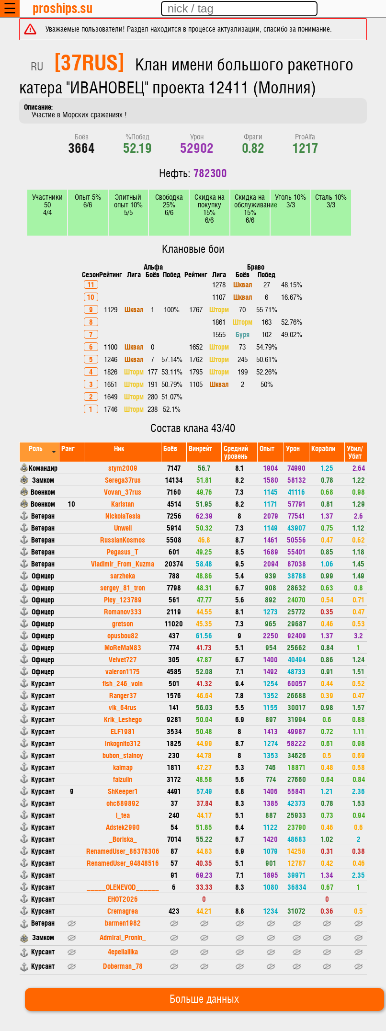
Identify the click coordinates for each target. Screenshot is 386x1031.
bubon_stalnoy (122, 755)
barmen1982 (123, 923)
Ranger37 (122, 695)
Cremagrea (122, 911)
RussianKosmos (122, 539)
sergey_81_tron (122, 587)
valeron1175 (122, 671)
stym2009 (122, 468)
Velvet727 (122, 659)
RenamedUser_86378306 (122, 851)
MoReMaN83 (122, 647)
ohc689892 (122, 803)
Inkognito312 (123, 743)
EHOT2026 (123, 899)
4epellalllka (123, 951)
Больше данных (204, 999)
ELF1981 (123, 731)
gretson (122, 623)
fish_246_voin (122, 683)
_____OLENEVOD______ (123, 887)
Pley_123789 (123, 599)
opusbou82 (122, 635)
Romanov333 (123, 611)
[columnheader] (39, 452)
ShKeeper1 (123, 791)
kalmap (123, 767)
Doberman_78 (123, 966)
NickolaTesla (122, 515)
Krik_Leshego (123, 719)
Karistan (122, 504)
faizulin (122, 779)
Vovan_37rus (122, 492)
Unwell (123, 527)
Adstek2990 (123, 827)
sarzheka (122, 575)
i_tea (123, 815)
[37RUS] (89, 61)
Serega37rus (123, 480)
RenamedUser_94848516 (123, 863)
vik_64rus (122, 707)
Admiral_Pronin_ (123, 937)
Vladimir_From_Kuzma (122, 563)
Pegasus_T (122, 551)
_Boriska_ (123, 839)
